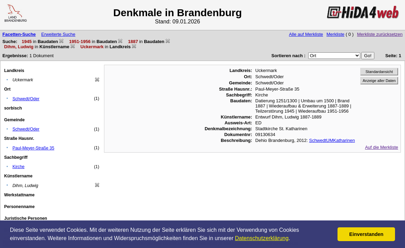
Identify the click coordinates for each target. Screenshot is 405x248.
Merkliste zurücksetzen (380, 34)
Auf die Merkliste (381, 147)
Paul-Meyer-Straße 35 (33, 148)
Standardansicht (379, 72)
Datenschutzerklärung (262, 238)
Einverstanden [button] (366, 234)
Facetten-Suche (19, 34)
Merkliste (335, 34)
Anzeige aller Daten (379, 81)
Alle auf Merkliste (306, 34)
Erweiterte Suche (58, 34)
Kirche (18, 166)
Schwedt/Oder (25, 98)
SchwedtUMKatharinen (332, 140)
